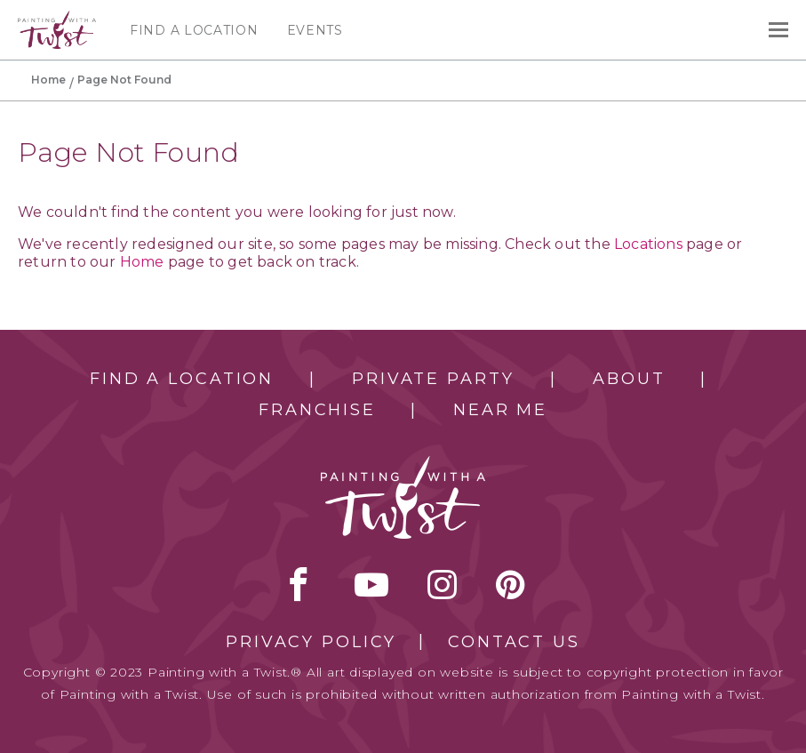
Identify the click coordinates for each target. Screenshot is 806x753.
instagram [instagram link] (442, 584)
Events (315, 30)
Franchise (317, 410)
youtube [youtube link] (371, 584)
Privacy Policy (311, 642)
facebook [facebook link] (298, 584)
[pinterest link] (510, 584)
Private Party (433, 379)
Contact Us (514, 642)
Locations (648, 244)
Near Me (500, 410)
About (629, 379)
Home (48, 79)
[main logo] (57, 19)
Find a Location (194, 30)
